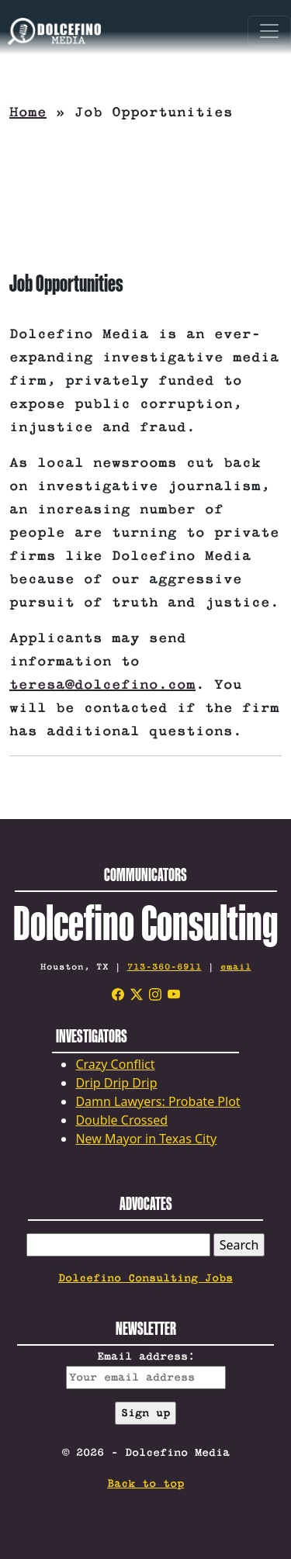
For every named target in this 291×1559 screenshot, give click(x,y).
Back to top (145, 1484)
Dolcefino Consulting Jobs (145, 1278)
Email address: (146, 1369)
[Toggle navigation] (269, 31)
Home (28, 112)
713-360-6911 (164, 967)
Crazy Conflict (114, 1064)
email (235, 967)
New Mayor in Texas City (146, 1138)
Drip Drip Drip (116, 1082)
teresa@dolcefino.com (102, 685)
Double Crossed (121, 1120)
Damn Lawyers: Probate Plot (157, 1101)
